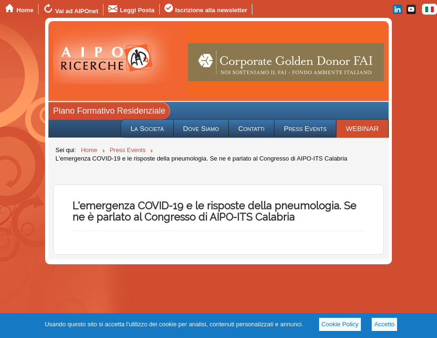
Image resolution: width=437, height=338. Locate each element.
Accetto (384, 324)
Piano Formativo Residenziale (109, 111)
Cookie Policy (340, 324)
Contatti (251, 128)
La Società (147, 128)
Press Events (305, 128)
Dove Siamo (201, 128)
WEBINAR (362, 128)
